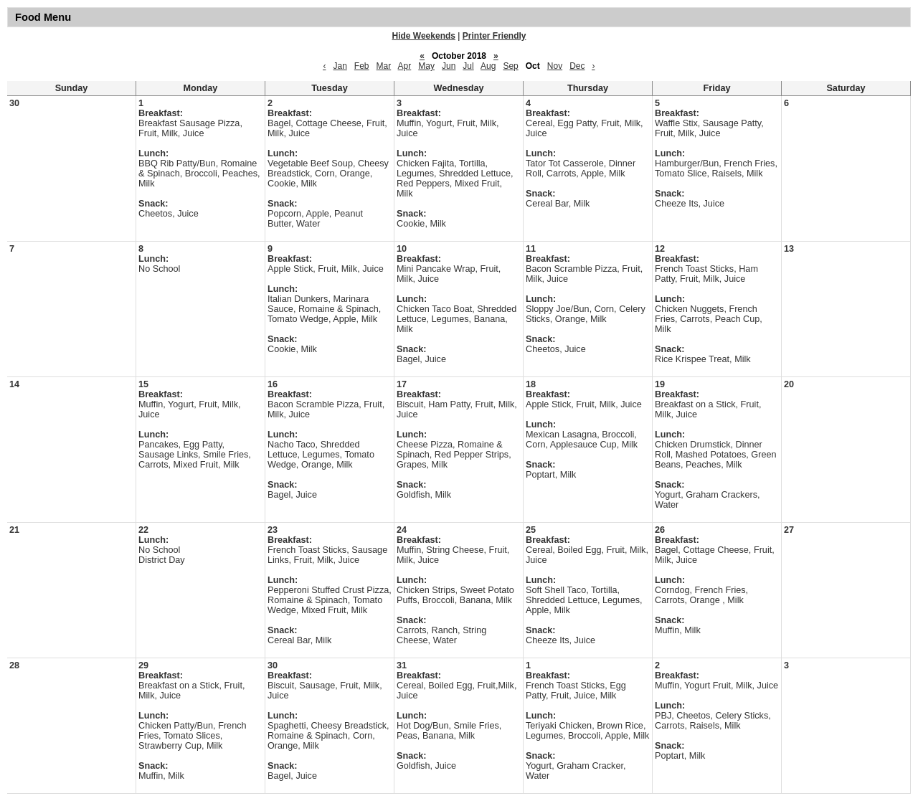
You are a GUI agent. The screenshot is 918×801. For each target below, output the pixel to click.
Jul (468, 66)
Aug (488, 66)
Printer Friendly (494, 36)
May (426, 66)
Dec (577, 66)
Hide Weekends (423, 36)
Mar (384, 66)
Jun (448, 66)
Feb (361, 66)
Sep (510, 66)
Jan (339, 66)
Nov (554, 66)
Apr (405, 66)
